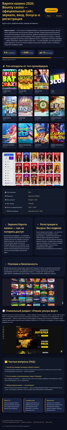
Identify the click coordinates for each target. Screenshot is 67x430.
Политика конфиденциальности (10, 422)
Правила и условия (26, 422)
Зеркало (59, 16)
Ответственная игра (38, 422)
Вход (48, 16)
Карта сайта (49, 422)
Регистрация (51, 10)
